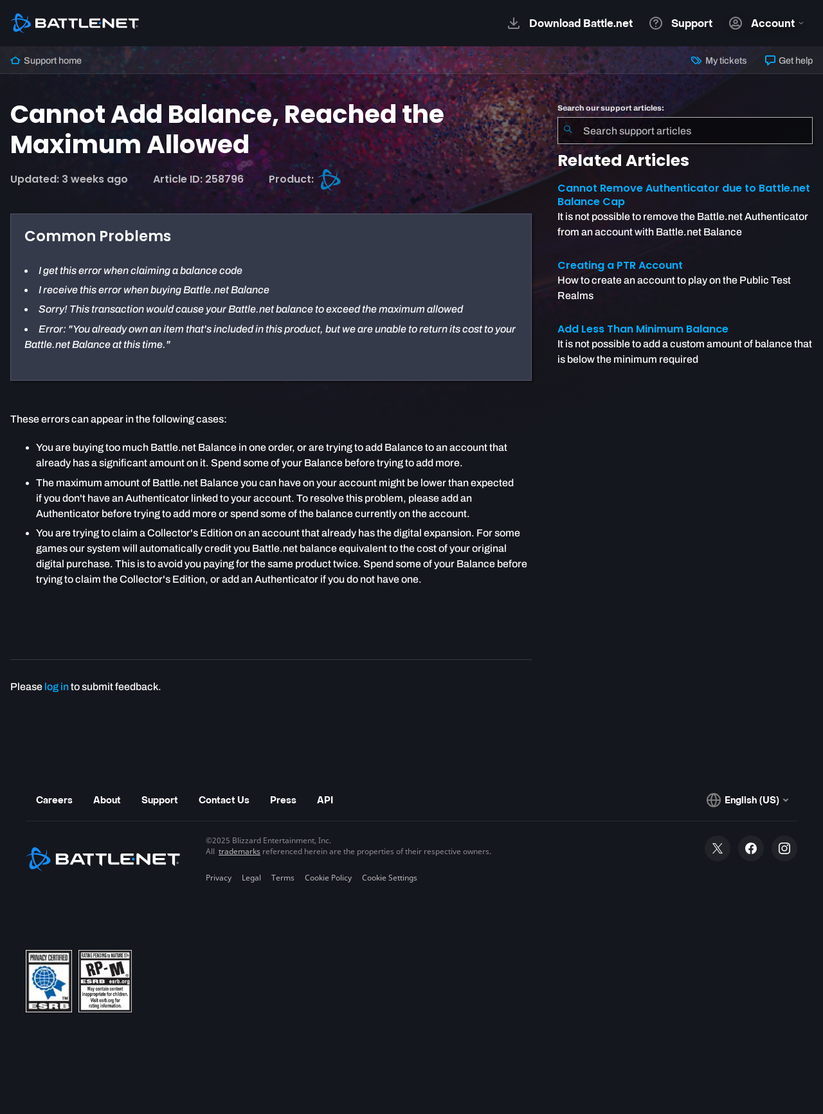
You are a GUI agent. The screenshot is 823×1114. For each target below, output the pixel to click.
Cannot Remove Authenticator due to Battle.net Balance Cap (683, 195)
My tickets (718, 60)
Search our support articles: (610, 108)
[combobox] (685, 130)
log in (56, 686)
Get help (789, 60)
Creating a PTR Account (620, 265)
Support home (46, 60)
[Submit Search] (567, 130)
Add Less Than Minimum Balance (642, 329)
